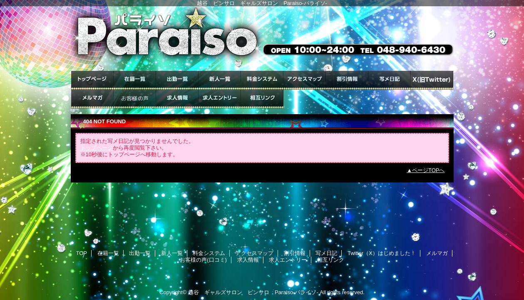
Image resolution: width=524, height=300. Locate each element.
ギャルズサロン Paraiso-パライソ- (262, 38)
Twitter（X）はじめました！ (432, 80)
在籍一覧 (135, 80)
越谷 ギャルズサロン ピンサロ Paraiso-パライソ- (253, 292)
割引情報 (347, 80)
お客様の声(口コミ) (135, 99)
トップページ (96, 148)
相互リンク (262, 99)
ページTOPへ (428, 170)
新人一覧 (220, 80)
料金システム (262, 80)
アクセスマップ (304, 80)
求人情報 (177, 99)
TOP (92, 80)
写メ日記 (389, 80)
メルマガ (92, 99)
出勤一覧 (177, 80)
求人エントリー (220, 99)
